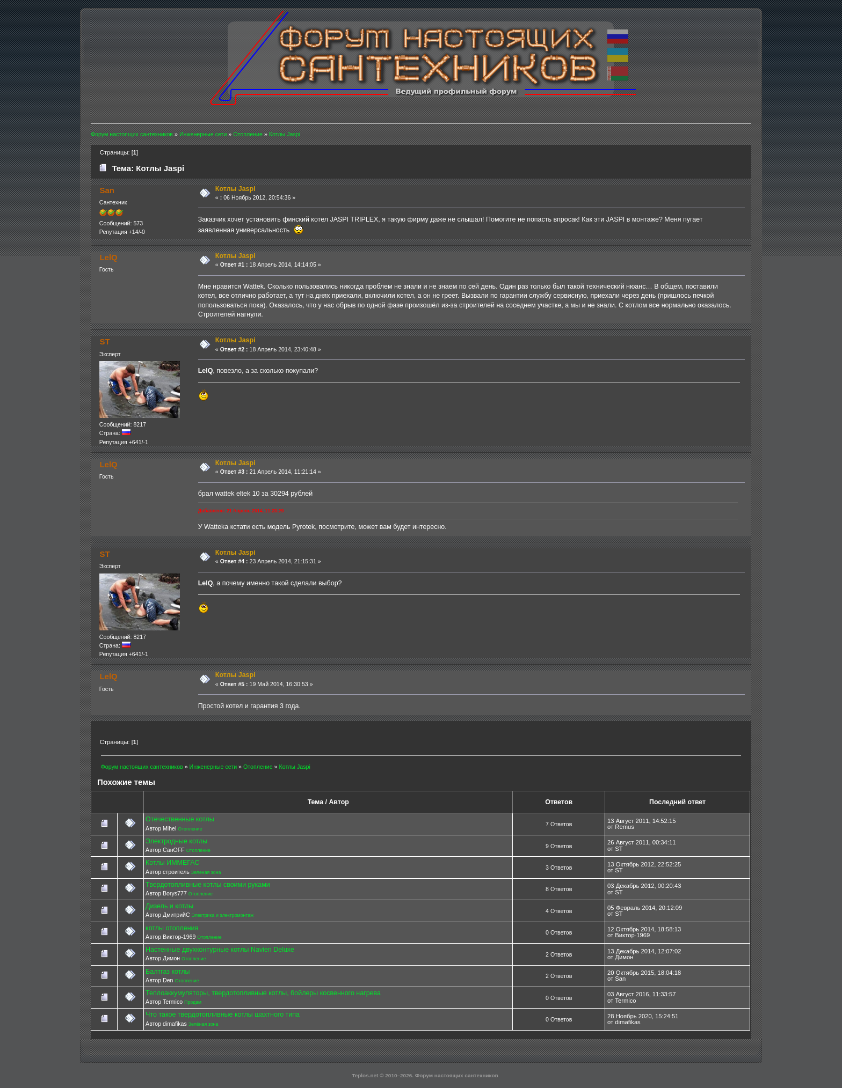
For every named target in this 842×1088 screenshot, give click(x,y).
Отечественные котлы (180, 819)
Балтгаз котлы (168, 971)
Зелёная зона (206, 872)
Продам (192, 1002)
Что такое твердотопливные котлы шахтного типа (223, 1014)
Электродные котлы (176, 841)
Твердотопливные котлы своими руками (208, 884)
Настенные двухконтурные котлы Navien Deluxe (220, 949)
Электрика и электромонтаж (223, 915)
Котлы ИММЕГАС (172, 862)
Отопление (190, 829)
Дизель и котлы (169, 906)
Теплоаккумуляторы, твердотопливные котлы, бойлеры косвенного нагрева (263, 993)
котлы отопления (172, 928)
